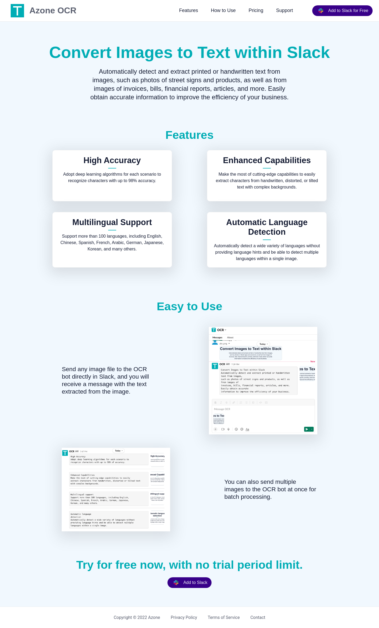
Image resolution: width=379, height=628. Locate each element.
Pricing (256, 10)
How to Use (223, 10)
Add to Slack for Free (341, 10)
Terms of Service (224, 617)
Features (188, 10)
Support (284, 10)
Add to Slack (189, 582)
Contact (257, 617)
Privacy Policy (184, 617)
